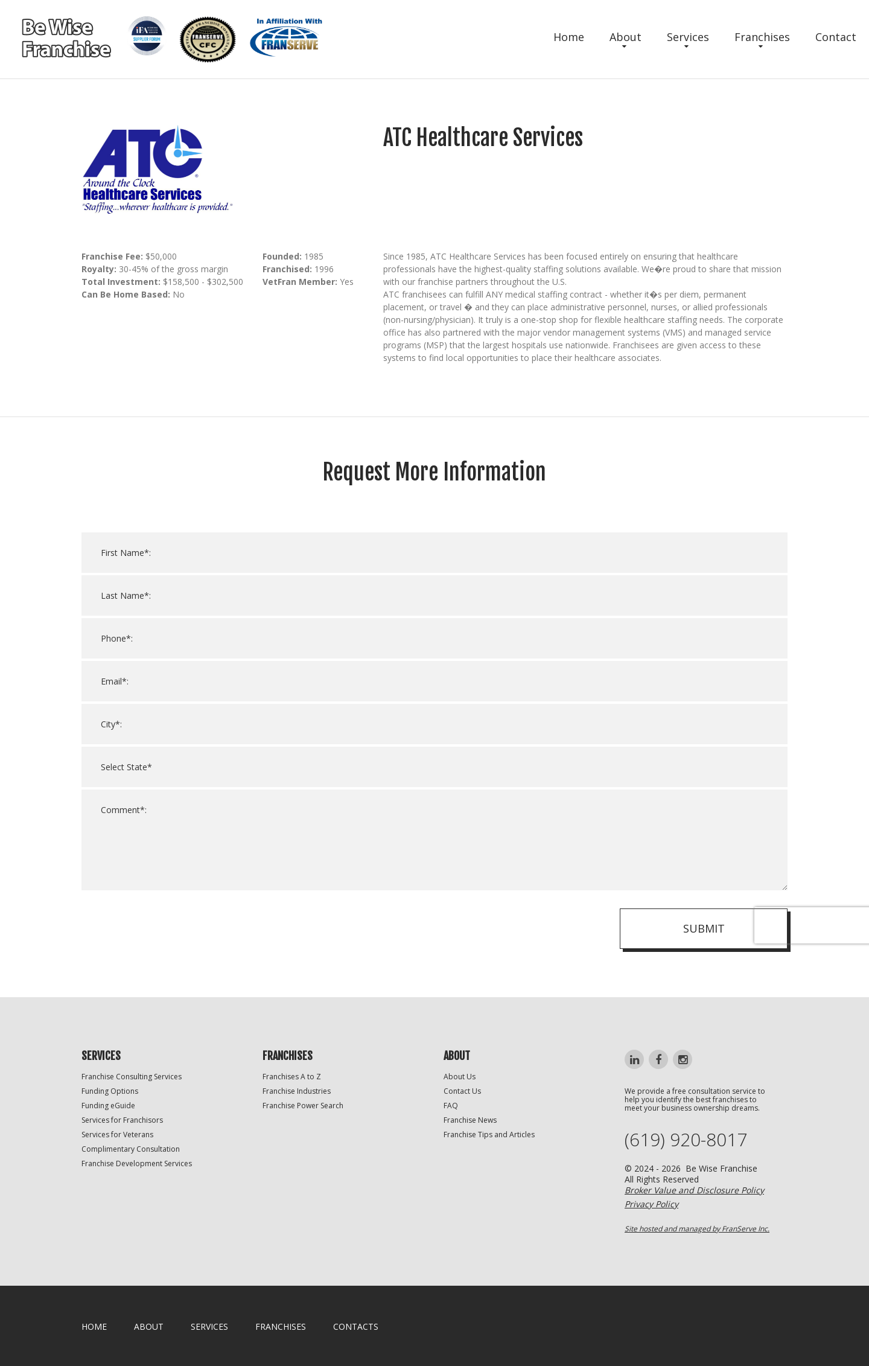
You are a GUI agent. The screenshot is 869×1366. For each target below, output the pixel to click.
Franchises (762, 37)
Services (688, 37)
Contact (835, 37)
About (625, 37)
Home (568, 37)
